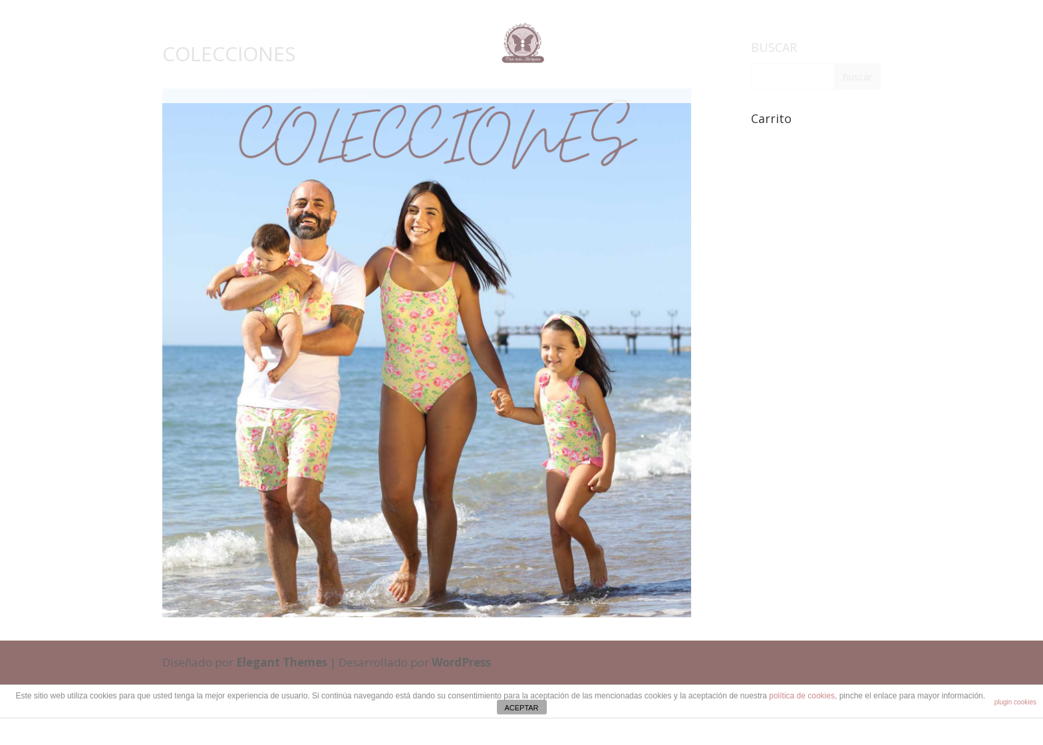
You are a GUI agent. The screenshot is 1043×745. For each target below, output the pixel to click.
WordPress (461, 662)
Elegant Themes (281, 662)
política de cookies (802, 695)
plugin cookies (1015, 702)
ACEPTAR (521, 708)
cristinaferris (555, 732)
